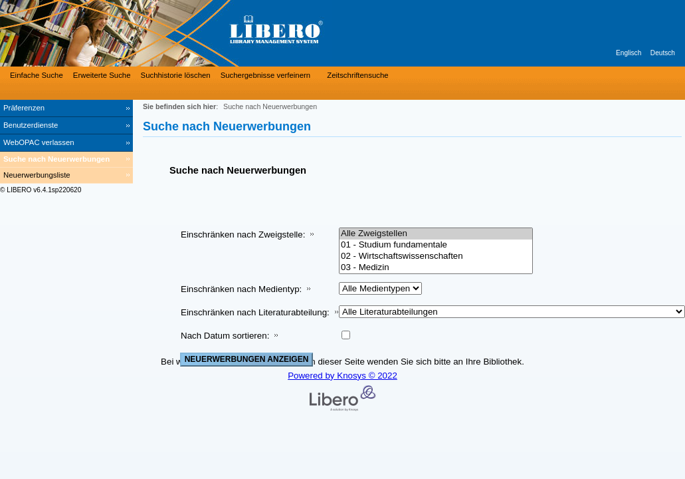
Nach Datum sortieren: (225, 336)
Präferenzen (24, 108)
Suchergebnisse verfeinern (266, 75)
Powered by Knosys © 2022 (342, 376)
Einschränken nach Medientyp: (241, 289)
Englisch (628, 53)
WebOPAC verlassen (38, 142)
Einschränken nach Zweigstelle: (243, 235)
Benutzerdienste (30, 125)
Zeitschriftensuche (357, 75)
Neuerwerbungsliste (36, 175)
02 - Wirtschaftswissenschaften (436, 256)
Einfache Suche (36, 75)
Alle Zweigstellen (436, 234)
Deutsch (662, 53)
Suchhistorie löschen (176, 75)
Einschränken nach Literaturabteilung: (255, 312)
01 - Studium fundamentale (436, 245)
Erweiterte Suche (102, 75)
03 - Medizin (436, 267)
